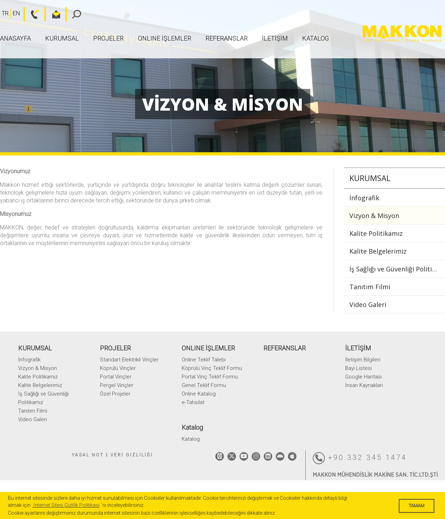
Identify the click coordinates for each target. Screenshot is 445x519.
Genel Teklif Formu (204, 385)
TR (5, 13)
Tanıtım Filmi (369, 286)
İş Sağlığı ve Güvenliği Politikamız (397, 269)
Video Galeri (367, 304)
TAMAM (416, 505)
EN (16, 13)
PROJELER (108, 38)
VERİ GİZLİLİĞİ (132, 454)
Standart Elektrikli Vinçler (129, 359)
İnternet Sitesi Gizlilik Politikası (66, 505)
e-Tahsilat (193, 402)
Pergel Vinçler (116, 385)
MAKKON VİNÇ (402, 34)
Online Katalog (199, 394)
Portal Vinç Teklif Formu (210, 377)
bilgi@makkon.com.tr (52, 14)
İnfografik (364, 198)
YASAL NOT (88, 454)
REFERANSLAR (226, 38)
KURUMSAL (62, 38)
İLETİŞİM (275, 38)
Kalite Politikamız (376, 233)
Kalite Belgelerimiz (378, 251)
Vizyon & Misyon (374, 215)
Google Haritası (363, 377)
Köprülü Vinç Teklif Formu (212, 368)
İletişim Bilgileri (362, 359)
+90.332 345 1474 (360, 458)
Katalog (315, 38)
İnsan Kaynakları (364, 385)
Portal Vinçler (116, 377)
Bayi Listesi (358, 368)
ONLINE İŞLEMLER (164, 38)
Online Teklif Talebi (204, 359)
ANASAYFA (15, 38)
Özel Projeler (115, 394)
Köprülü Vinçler (118, 368)
